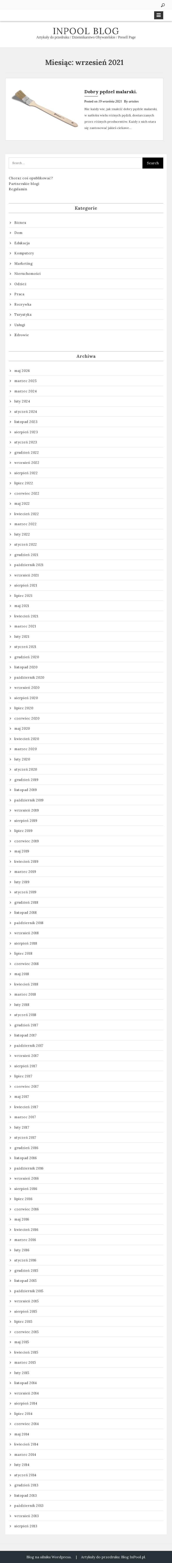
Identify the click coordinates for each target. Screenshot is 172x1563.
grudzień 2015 (26, 1270)
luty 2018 (21, 1005)
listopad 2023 (26, 422)
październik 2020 (29, 677)
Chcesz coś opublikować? (31, 178)
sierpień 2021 (25, 585)
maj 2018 (21, 974)
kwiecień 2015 (26, 1352)
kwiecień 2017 (26, 1107)
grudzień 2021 (26, 555)
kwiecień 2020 (26, 739)
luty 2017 (21, 1127)
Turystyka (23, 314)
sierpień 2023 (26, 432)
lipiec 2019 (23, 831)
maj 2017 (21, 1096)
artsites (134, 101)
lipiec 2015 (23, 1321)
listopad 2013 (25, 1495)
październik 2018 (28, 923)
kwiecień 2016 (26, 1229)
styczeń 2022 (25, 544)
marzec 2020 (25, 749)
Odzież (20, 284)
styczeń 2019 (25, 892)
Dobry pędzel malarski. (110, 91)
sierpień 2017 (25, 1066)
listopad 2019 (25, 790)
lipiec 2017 (23, 1076)
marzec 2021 (25, 626)
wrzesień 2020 (27, 687)
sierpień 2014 (25, 1403)
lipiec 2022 (23, 483)
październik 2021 (28, 565)
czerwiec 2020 (27, 718)
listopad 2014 (25, 1383)
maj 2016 (21, 1219)
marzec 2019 (25, 871)
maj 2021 (21, 606)
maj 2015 (21, 1342)
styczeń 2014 (25, 1475)
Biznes (20, 222)
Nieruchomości (27, 273)
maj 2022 (22, 503)
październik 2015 (28, 1291)
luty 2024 (22, 401)
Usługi (19, 325)
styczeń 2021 (25, 647)
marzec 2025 (25, 381)
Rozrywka (22, 304)
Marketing (23, 263)
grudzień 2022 (26, 452)
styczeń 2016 (25, 1260)
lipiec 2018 (23, 953)
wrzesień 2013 (26, 1516)
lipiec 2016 (23, 1199)
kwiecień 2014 (26, 1444)
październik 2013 (29, 1505)
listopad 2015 (25, 1280)
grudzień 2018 (26, 902)
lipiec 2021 (23, 596)
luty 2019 (22, 882)
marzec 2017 (25, 1117)
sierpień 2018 (25, 943)
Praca (19, 294)
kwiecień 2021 (26, 616)
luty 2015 (21, 1373)
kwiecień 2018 (26, 984)
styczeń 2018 (25, 1015)
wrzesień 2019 (26, 810)
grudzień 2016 (26, 1148)
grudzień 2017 (26, 1025)
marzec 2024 (25, 391)
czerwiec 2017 (26, 1086)
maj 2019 (21, 851)
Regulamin (18, 189)
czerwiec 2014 (26, 1424)
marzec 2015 (25, 1362)
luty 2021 (21, 636)
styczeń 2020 (25, 769)
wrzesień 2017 (26, 1056)
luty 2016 (22, 1250)
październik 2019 (29, 800)
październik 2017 (28, 1045)
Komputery (24, 253)
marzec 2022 (25, 524)
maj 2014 (21, 1434)
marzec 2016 (25, 1240)
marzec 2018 (25, 994)
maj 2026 (22, 371)
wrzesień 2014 (26, 1393)
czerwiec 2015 (26, 1332)
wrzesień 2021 (26, 575)
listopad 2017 (25, 1035)
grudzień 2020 (26, 657)
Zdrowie (21, 335)
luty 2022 (22, 534)
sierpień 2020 (26, 698)
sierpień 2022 (26, 473)
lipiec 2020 (23, 708)
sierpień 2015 (25, 1311)
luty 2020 (22, 759)
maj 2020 (22, 728)
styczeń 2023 (25, 442)
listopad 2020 (26, 667)
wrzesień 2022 (26, 462)
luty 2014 (22, 1465)
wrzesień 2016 (26, 1178)
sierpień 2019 (25, 820)
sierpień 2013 (25, 1526)
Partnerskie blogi (24, 184)
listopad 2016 (25, 1158)
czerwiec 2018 (26, 964)
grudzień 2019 (26, 780)
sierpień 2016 (25, 1189)
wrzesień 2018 (26, 933)
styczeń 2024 (25, 411)
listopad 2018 (25, 912)
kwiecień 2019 (26, 861)
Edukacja (22, 243)
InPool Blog (86, 31)
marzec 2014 (25, 1454)
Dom (18, 233)
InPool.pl (137, 1557)
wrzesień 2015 (26, 1301)
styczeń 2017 (25, 1137)
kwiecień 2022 (26, 514)
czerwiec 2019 (26, 841)
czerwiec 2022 (26, 493)
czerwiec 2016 (26, 1209)
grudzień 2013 (26, 1485)
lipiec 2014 (23, 1414)
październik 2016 (29, 1168)
